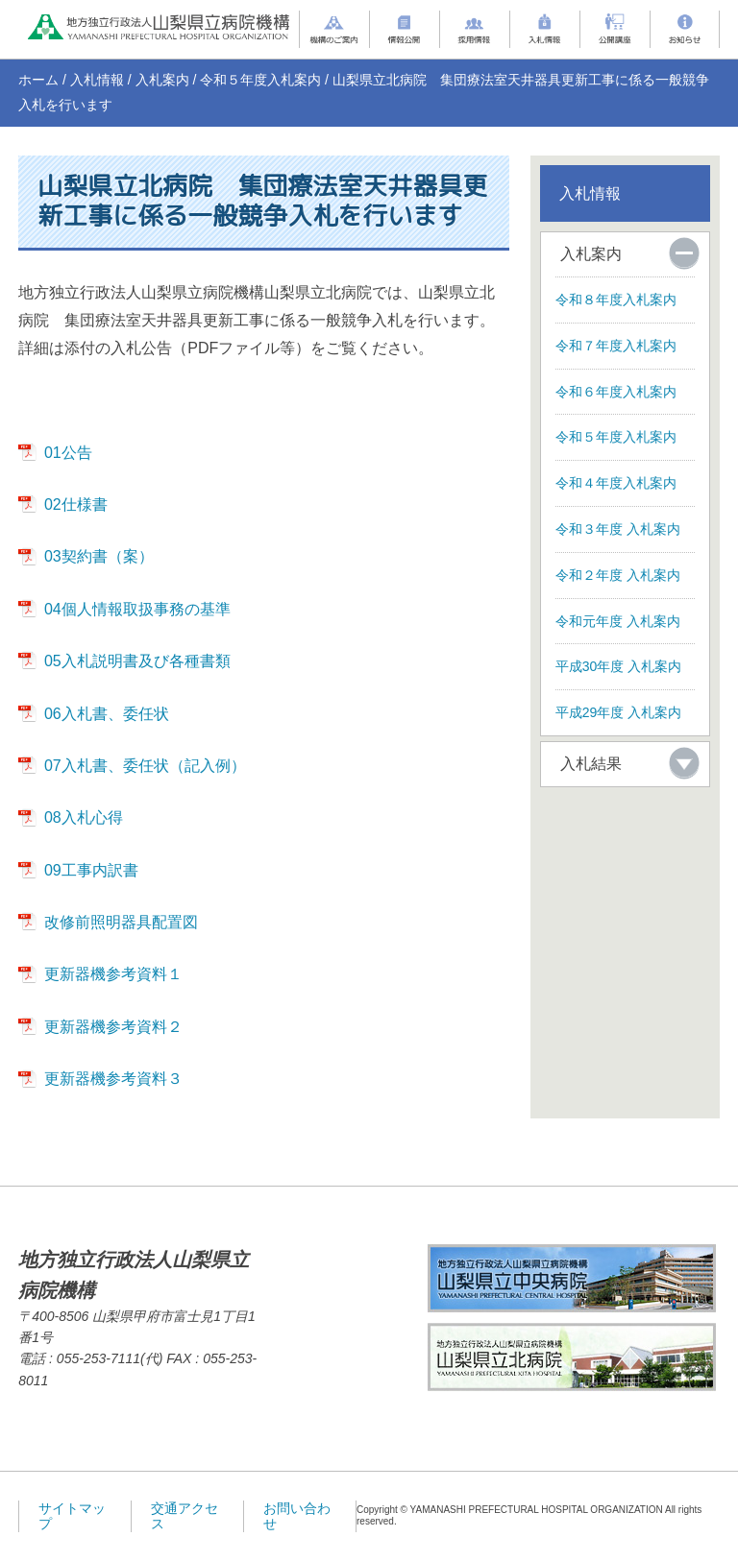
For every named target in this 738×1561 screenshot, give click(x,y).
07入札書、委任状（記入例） (145, 765)
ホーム (38, 79)
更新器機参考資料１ (113, 974)
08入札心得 (83, 817)
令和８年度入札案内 (615, 299)
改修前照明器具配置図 (121, 922)
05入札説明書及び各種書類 (137, 661)
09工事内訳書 (91, 870)
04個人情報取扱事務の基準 (137, 609)
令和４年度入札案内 (615, 483)
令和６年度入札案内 (615, 391)
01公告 (68, 452)
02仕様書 (76, 504)
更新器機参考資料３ (113, 1078)
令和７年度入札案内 (615, 345)
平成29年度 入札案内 (618, 712)
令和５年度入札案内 (260, 79)
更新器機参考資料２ (113, 1027)
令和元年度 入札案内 (617, 621)
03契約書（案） (99, 556)
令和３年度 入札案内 (617, 529)
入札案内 (162, 79)
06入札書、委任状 (106, 714)
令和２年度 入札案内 (617, 575)
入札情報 (97, 79)
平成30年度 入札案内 (618, 666)
